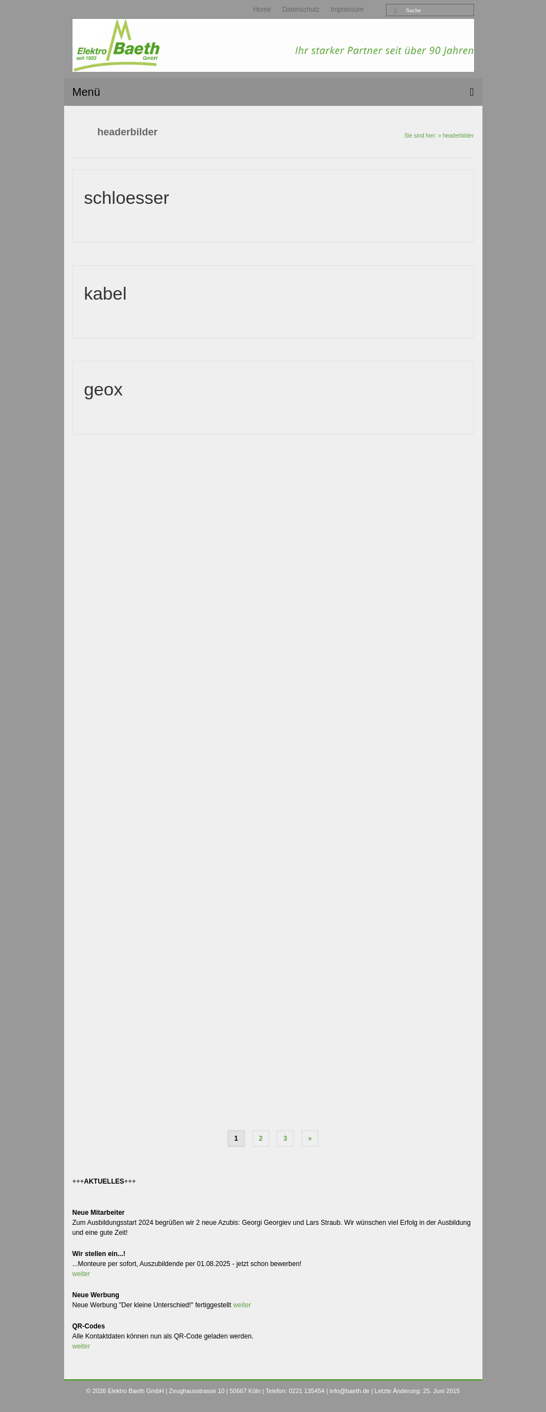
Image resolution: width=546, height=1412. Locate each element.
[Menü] (273, 92)
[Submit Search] (394, 11)
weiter (81, 1274)
